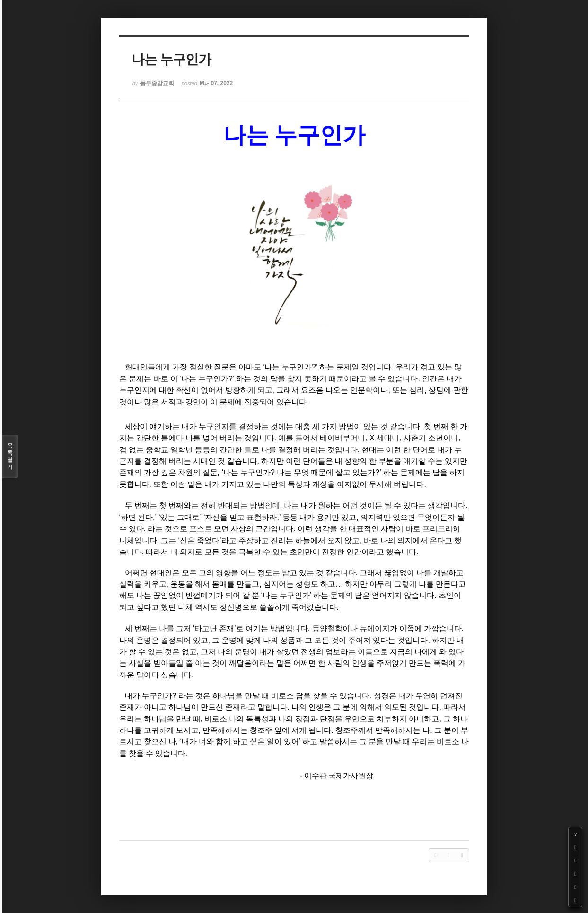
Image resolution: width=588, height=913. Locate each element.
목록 (10, 456)
